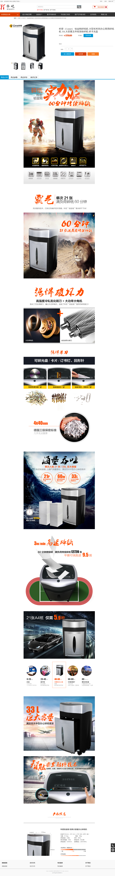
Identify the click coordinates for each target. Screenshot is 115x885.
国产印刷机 (53, 10)
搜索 (79, 6)
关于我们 (88, 863)
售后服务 (60, 863)
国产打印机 (40, 10)
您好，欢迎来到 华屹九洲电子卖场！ (10, 1)
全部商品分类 (5, 14)
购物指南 (4, 863)
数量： (62, 49)
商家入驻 (104, 14)
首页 (15, 18)
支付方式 (32, 863)
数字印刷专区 (51, 14)
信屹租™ (39, 14)
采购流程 (4, 866)
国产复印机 (46, 10)
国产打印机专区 (80, 14)
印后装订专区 (65, 14)
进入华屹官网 (26, 14)
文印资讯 (93, 14)
